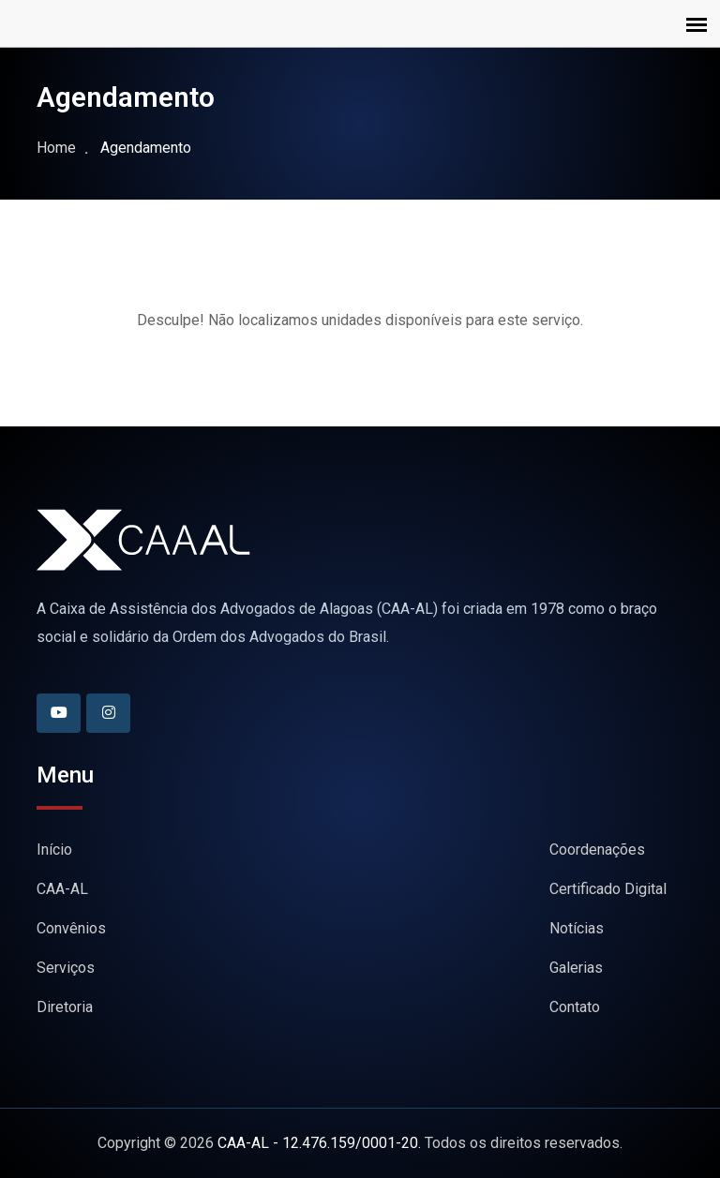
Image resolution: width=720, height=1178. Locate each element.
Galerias (576, 968)
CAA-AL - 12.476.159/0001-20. (319, 1143)
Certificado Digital (608, 889)
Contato (574, 1007)
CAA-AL (62, 889)
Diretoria (65, 1007)
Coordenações (597, 849)
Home (56, 148)
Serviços (66, 968)
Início (54, 849)
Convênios (71, 928)
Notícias (576, 928)
